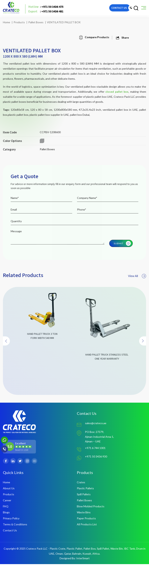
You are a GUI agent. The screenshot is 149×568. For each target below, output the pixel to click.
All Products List (87, 528)
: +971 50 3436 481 (48, 13)
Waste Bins (84, 516)
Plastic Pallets (85, 492)
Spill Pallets (84, 498)
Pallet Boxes (35, 22)
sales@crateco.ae (95, 427)
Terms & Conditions (15, 528)
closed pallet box (116, 91)
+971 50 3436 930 (96, 461)
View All (136, 285)
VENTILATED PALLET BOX (64, 22)
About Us (9, 492)
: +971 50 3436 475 (48, 8)
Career (7, 504)
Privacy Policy (11, 522)
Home (6, 22)
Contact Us (10, 534)
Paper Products (86, 522)
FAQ (5, 510)
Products (19, 22)
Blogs (6, 516)
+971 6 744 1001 (95, 452)
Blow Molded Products (90, 510)
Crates (81, 486)
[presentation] (7, 350)
